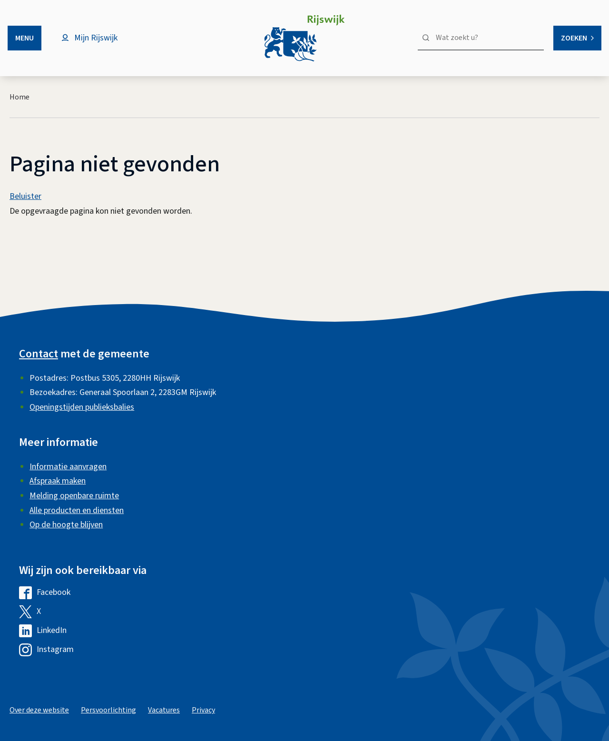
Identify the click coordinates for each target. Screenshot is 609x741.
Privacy (203, 710)
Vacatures (164, 710)
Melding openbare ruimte (74, 496)
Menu (24, 38)
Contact (38, 354)
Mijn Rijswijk (96, 38)
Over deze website (39, 710)
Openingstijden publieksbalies (81, 407)
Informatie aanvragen (68, 467)
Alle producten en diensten (76, 510)
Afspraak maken (57, 481)
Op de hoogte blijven (66, 525)
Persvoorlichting (108, 710)
